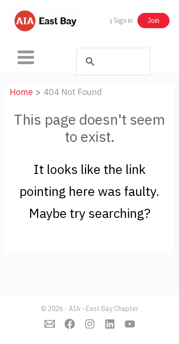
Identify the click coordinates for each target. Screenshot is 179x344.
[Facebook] (69, 324)
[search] (112, 56)
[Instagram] (89, 324)
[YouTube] (130, 324)
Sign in (123, 20)
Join (153, 20)
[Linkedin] (110, 324)
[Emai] (49, 324)
